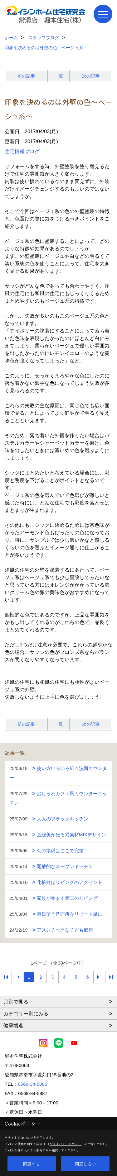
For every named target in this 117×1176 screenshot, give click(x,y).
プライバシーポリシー (65, 1143)
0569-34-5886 (32, 1084)
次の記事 (91, 75)
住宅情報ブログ (22, 151)
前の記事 (26, 75)
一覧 (58, 75)
